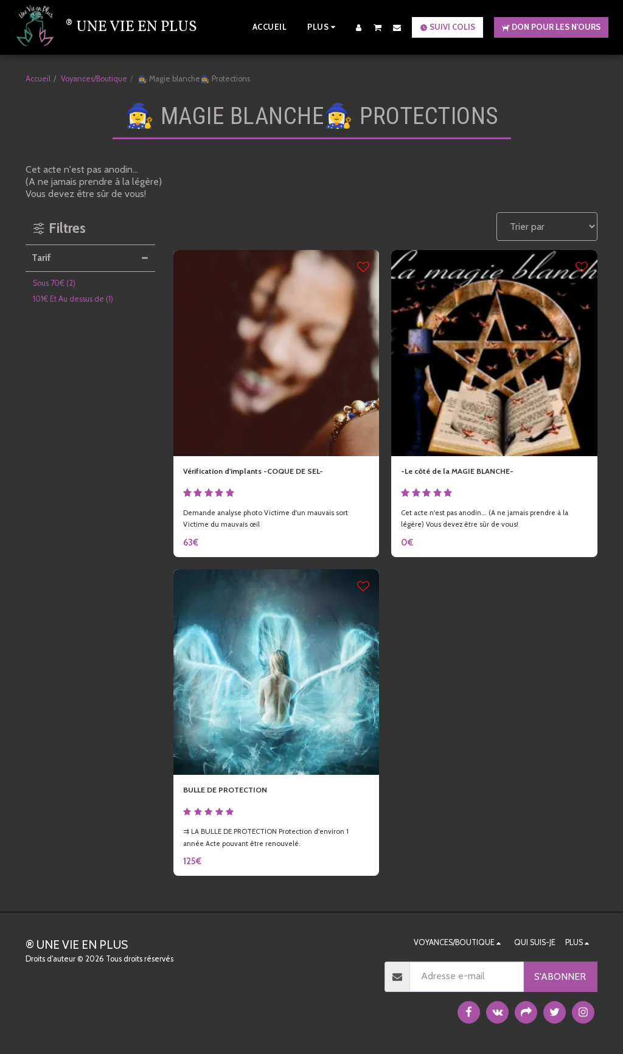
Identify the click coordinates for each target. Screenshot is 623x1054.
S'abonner (560, 976)
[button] (378, 27)
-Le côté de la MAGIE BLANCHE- (472, 473)
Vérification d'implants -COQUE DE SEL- (271, 473)
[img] (276, 353)
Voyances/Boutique (94, 78)
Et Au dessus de (73, 298)
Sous (54, 283)
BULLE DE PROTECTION (236, 796)
